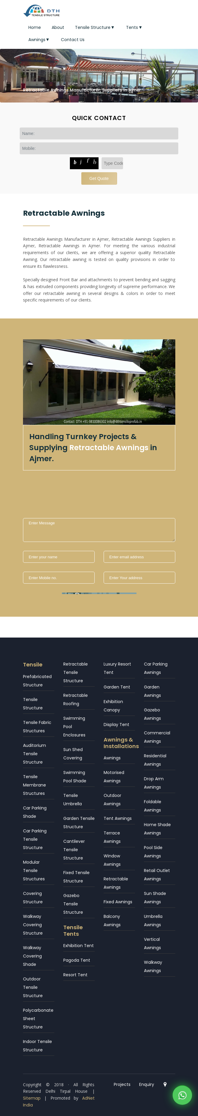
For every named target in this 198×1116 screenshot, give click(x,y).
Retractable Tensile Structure (75, 672)
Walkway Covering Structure (33, 924)
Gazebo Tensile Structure (73, 904)
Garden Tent (117, 687)
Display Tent (116, 725)
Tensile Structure (95, 27)
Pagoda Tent (76, 960)
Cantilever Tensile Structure (74, 849)
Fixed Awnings (118, 902)
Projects (122, 1084)
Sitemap (32, 1098)
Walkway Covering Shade (32, 956)
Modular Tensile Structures (34, 870)
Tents (134, 27)
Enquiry (146, 1084)
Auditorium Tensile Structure (34, 753)
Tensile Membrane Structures (34, 785)
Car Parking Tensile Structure (35, 839)
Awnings (39, 40)
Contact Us (73, 40)
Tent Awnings (118, 818)
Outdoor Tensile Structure (33, 987)
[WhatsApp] (182, 1096)
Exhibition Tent (78, 946)
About (58, 27)
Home (34, 27)
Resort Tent (75, 975)
